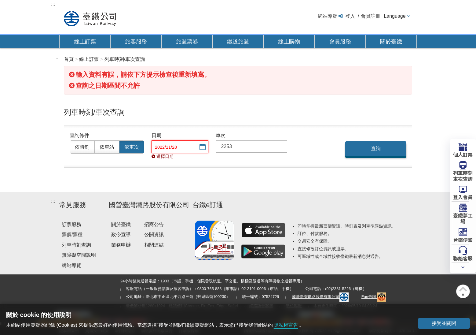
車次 (220, 135)
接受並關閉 (444, 323)
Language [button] (394, 16)
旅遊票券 (187, 42)
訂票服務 (71, 224)
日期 (156, 135)
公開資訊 (154, 234)
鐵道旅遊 (238, 42)
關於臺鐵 (391, 42)
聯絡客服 (463, 258)
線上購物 (289, 42)
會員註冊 (370, 16)
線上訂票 (85, 42)
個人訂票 (463, 154)
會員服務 (340, 42)
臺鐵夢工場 (463, 218)
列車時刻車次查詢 (463, 175)
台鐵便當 (463, 239)
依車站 (107, 147)
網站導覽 (327, 16)
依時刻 (82, 147)
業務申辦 (121, 245)
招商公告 (154, 224)
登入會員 (463, 196)
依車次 (131, 147)
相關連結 (154, 245)
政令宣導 (121, 234)
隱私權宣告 (286, 325)
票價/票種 (72, 234)
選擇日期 (202, 147)
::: (53, 3)
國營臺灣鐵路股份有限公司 (320, 296)
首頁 (69, 59)
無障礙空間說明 (79, 255)
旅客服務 (136, 42)
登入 (350, 16)
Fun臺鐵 (373, 296)
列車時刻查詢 (76, 245)
